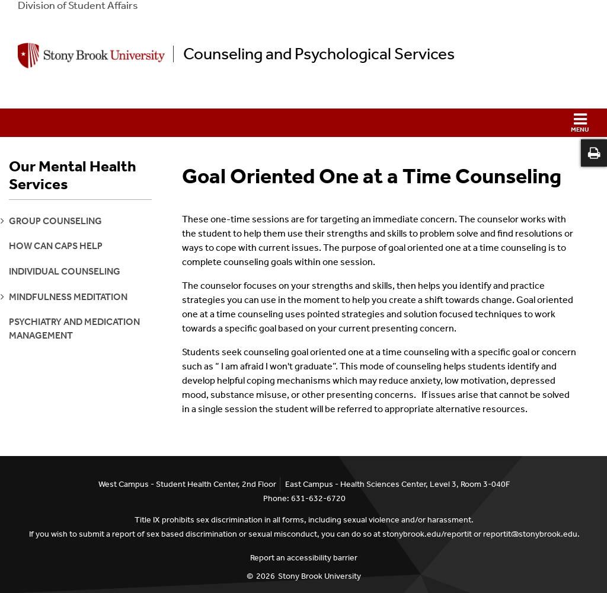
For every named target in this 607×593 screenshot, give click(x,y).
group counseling (55, 221)
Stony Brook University (319, 576)
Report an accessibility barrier (303, 558)
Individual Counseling (64, 271)
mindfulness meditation (68, 296)
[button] (303, 123)
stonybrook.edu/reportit (427, 534)
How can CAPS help (56, 245)
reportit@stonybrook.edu (530, 534)
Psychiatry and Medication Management (74, 328)
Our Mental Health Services (72, 175)
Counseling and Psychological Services (319, 54)
